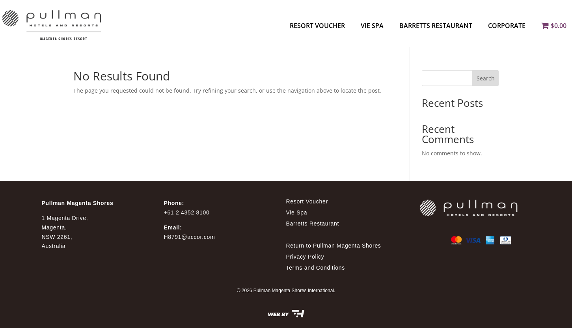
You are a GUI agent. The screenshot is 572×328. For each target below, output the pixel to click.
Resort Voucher (317, 25)
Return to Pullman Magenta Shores (333, 245)
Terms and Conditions (315, 268)
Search (486, 78)
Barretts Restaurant (435, 25)
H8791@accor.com (189, 237)
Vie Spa (372, 25)
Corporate (506, 25)
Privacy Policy (305, 256)
